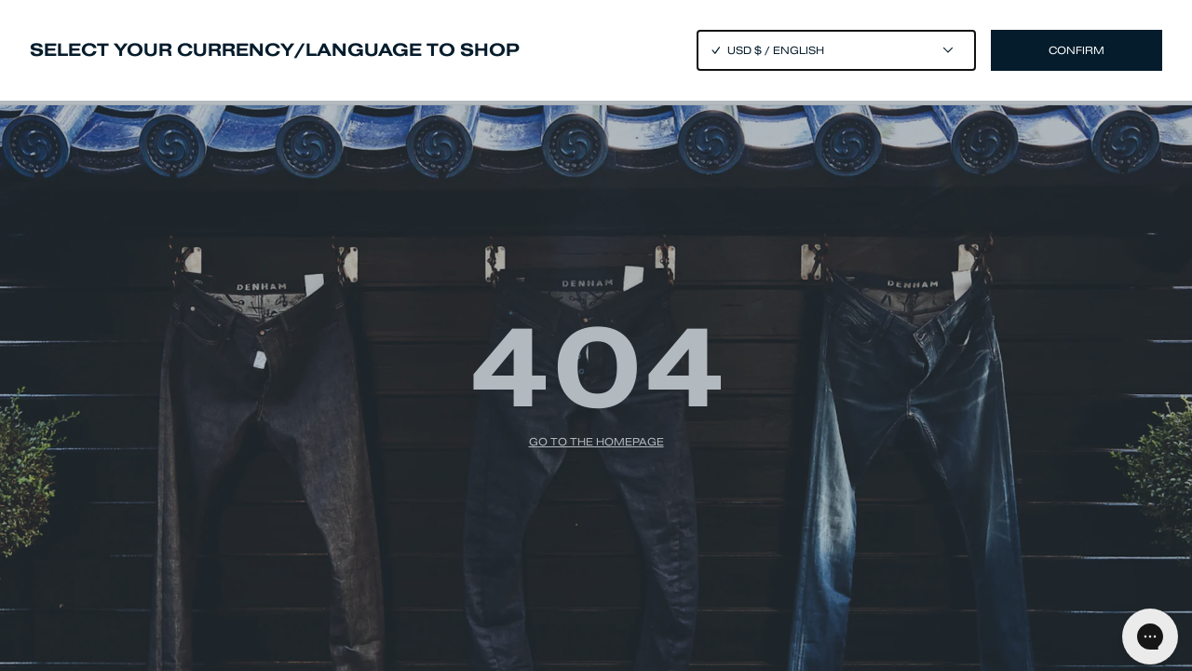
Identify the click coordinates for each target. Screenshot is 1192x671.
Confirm (1076, 50)
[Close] (596, 335)
